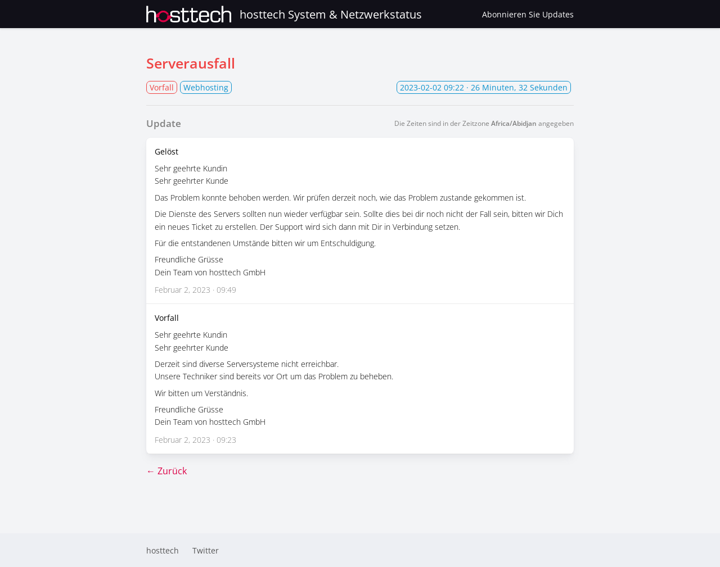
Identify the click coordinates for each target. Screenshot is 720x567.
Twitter (205, 550)
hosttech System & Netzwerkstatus (284, 14)
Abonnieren (528, 14)
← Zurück (166, 471)
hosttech (162, 550)
